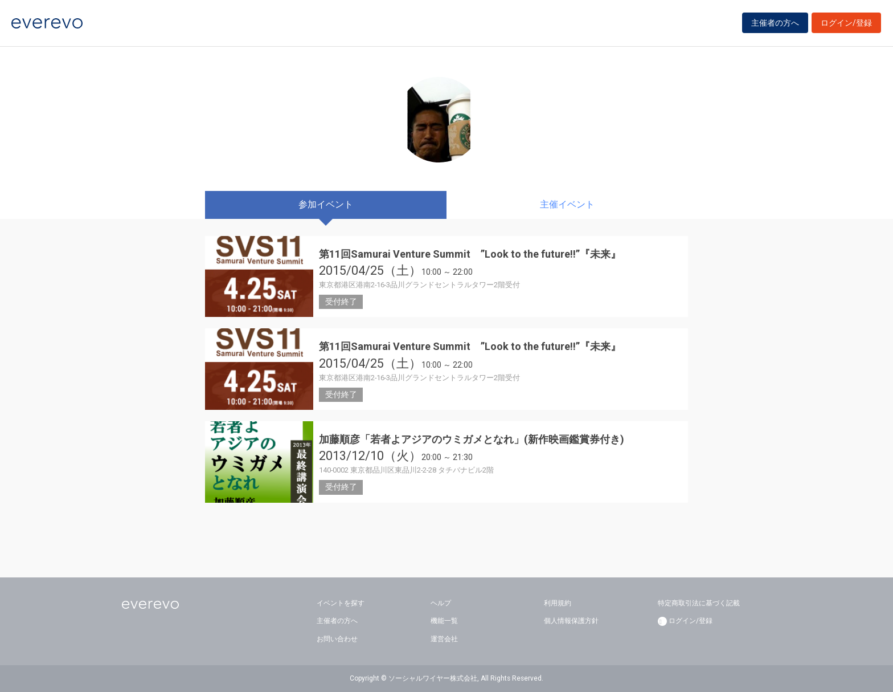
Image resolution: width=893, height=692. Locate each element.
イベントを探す (340, 603)
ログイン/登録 (846, 24)
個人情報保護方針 (571, 621)
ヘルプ (441, 603)
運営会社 (444, 639)
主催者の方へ (775, 24)
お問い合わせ (337, 639)
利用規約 (557, 603)
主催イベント (567, 204)
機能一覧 (444, 621)
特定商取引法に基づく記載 (699, 603)
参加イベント (325, 204)
